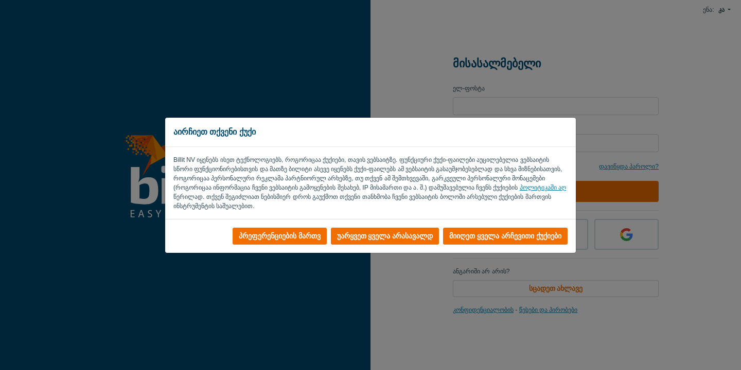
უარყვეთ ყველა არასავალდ (385, 236)
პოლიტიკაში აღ (543, 187)
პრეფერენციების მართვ (280, 236)
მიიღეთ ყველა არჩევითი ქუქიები (505, 236)
